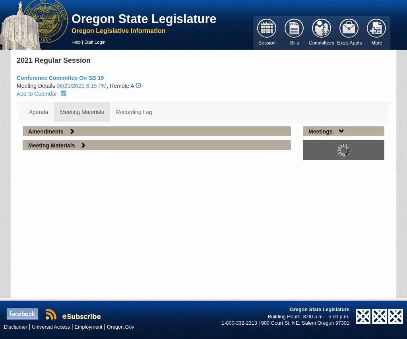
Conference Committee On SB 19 (60, 78)
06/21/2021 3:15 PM (81, 86)
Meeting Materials (82, 112)
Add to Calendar (41, 94)
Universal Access (51, 327)
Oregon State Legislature (144, 19)
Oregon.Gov (120, 327)
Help (76, 42)
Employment (89, 327)
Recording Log (134, 112)
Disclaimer (15, 327)
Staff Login (94, 42)
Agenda (38, 112)
